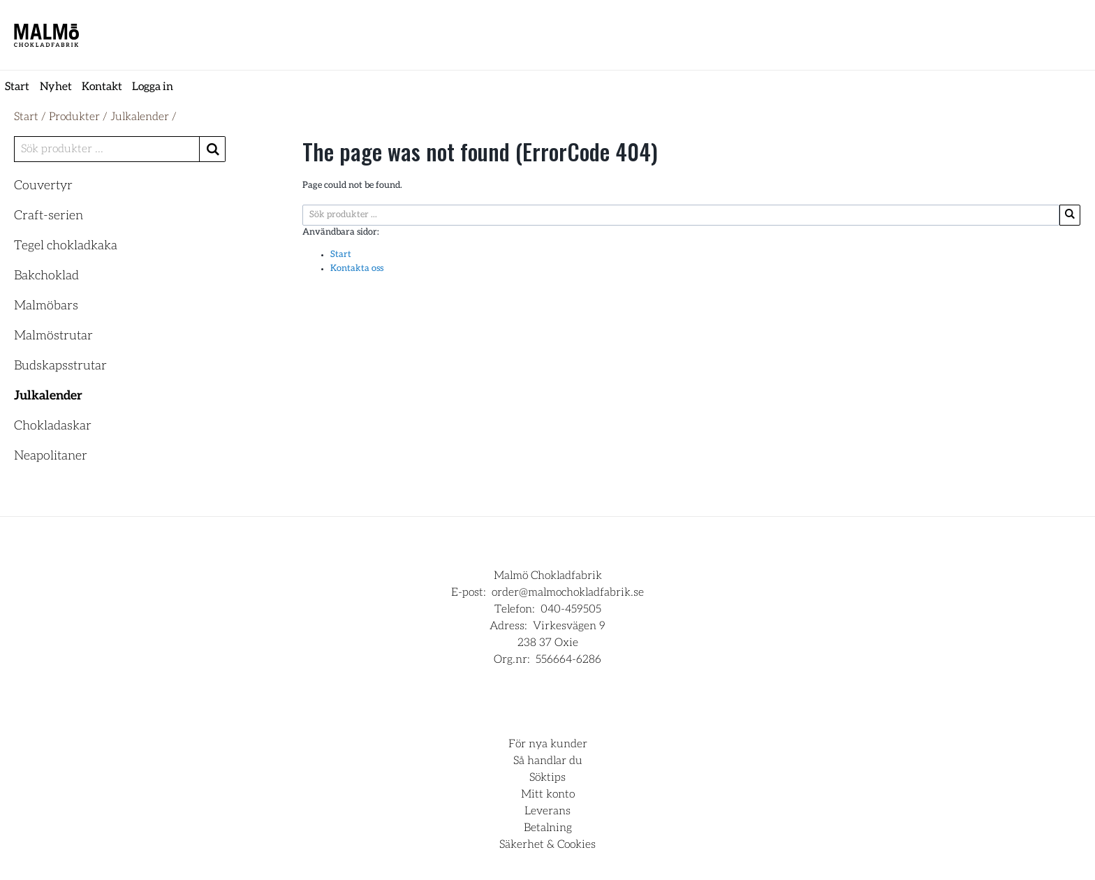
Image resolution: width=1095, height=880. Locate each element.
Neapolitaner (50, 456)
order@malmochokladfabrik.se (568, 592)
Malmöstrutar (53, 336)
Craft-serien (48, 216)
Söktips (547, 777)
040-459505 (571, 609)
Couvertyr (43, 185)
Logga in (152, 86)
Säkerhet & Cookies (547, 844)
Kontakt (102, 86)
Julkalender (139, 116)
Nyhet (56, 86)
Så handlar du (547, 760)
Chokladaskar (52, 426)
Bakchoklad (46, 276)
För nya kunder (547, 743)
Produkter (74, 116)
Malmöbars (46, 306)
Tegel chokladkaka (65, 246)
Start (17, 86)
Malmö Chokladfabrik (548, 575)
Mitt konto (548, 794)
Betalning (548, 827)
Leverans (547, 810)
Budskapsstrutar (60, 366)
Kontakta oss (356, 268)
